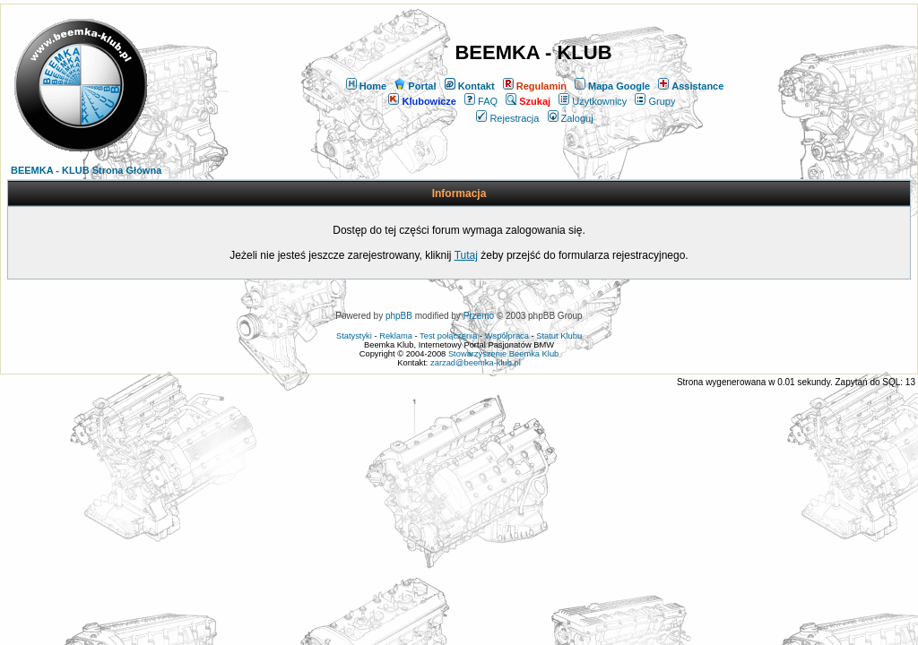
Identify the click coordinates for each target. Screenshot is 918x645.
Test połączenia (448, 335)
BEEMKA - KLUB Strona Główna (86, 170)
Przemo (478, 316)
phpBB (398, 316)
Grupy (655, 101)
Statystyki (354, 335)
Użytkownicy (593, 101)
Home (366, 86)
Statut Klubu (559, 335)
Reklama (395, 335)
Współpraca (507, 335)
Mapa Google (612, 86)
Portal (415, 86)
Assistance (690, 86)
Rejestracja (507, 118)
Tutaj (466, 255)
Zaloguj (570, 118)
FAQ (481, 101)
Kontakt (470, 86)
